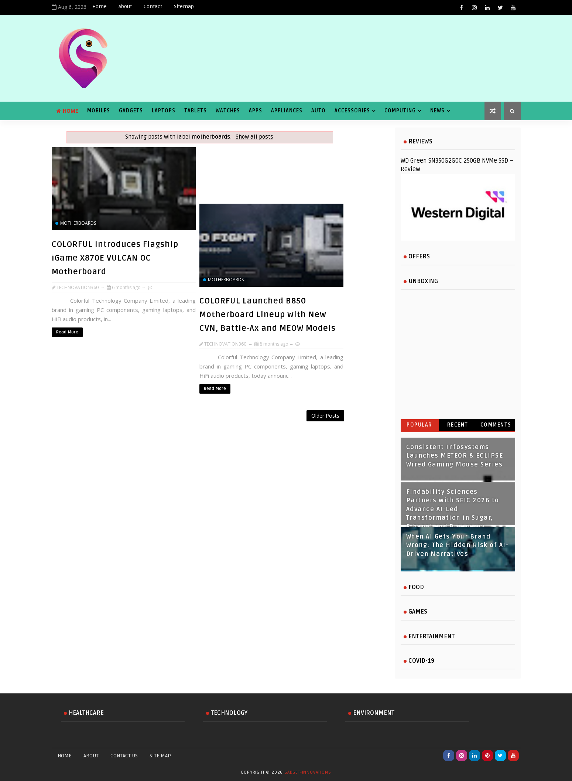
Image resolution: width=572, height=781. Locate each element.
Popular (419, 425)
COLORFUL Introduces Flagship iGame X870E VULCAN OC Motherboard (115, 258)
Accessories (352, 111)
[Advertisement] (199, 429)
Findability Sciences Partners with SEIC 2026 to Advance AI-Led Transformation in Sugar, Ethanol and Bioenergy (452, 509)
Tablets (195, 111)
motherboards (78, 223)
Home (99, 6)
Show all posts (254, 136)
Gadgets (131, 111)
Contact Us (124, 756)
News (437, 111)
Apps (255, 111)
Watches (228, 111)
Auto (318, 111)
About (125, 6)
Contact (153, 6)
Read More (67, 332)
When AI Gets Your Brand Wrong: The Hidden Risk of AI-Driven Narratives (457, 545)
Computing (400, 111)
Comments (495, 425)
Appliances (286, 111)
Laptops (163, 111)
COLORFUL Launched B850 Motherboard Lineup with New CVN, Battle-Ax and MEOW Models (267, 314)
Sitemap (184, 6)
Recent (457, 425)
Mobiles (98, 111)
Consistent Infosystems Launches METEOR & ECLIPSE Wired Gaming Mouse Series (454, 456)
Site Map (160, 756)
